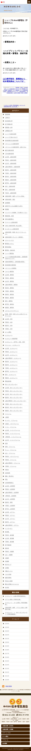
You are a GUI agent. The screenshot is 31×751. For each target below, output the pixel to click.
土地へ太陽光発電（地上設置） (13, 225)
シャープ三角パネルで (11, 137)
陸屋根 (7, 209)
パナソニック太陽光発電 (12, 144)
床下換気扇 (8, 545)
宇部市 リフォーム (10, 460)
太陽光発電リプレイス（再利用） (14, 237)
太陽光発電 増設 (10, 199)
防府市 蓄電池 (9, 294)
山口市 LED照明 (10, 499)
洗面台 (7, 469)
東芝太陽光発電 (9, 150)
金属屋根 (7, 202)
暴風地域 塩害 (9, 216)
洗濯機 (7, 561)
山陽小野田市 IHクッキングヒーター (15, 401)
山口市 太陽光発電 (10, 163)
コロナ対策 (8, 574)
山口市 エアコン (10, 518)
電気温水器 (8, 381)
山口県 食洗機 (9, 538)
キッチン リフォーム (11, 420)
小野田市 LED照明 (10, 496)
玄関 (6, 443)
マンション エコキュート (12, 345)
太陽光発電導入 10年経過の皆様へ (15, 261)
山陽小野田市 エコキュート (13, 358)
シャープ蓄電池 (15, 90)
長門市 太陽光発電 (10, 183)
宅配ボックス (8, 571)
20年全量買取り (9, 219)
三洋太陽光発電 (9, 153)
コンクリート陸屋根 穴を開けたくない (16, 212)
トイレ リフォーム (10, 427)
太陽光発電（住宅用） (8, 726)
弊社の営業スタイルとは (12, 584)
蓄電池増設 (8, 247)
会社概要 (4, 743)
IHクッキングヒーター (11, 384)
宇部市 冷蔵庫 (9, 551)
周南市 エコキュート (11, 378)
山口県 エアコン (10, 512)
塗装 (6, 479)
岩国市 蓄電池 (9, 307)
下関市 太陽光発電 (10, 173)
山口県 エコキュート (11, 348)
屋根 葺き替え (9, 476)
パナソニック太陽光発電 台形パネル (15, 147)
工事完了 (22, 87)
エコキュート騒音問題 (11, 338)
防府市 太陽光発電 (10, 170)
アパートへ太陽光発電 (11, 222)
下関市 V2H (8, 329)
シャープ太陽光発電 (10, 88)
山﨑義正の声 (8, 130)
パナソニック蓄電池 (10, 268)
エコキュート (8, 335)
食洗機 (7, 532)
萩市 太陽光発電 (10, 189)
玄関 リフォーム (10, 446)
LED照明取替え (9, 482)
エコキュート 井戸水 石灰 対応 (15, 342)
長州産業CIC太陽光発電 (11, 140)
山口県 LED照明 (10, 486)
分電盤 (7, 568)
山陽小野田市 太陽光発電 (12, 166)
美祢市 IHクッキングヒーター (13, 407)
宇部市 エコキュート (11, 351)
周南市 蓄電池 (9, 297)
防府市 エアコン (10, 522)
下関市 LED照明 (10, 505)
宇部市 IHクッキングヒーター (13, 391)
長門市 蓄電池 (9, 304)
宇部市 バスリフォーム (12, 456)
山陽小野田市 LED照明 (12, 492)
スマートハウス (18, 88)
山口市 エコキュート (11, 355)
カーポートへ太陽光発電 (12, 229)
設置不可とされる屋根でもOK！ (14, 206)
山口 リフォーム (10, 453)
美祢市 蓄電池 (9, 288)
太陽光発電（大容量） (8, 729)
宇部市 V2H (8, 322)
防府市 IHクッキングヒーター (13, 397)
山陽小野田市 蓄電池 (11, 284)
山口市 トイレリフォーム (12, 440)
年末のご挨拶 (8, 581)
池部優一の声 (8, 127)
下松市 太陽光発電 (10, 193)
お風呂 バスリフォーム (12, 423)
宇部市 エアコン (10, 515)
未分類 (7, 587)
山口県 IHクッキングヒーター (13, 387)
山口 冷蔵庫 (8, 554)
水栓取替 (7, 473)
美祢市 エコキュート (11, 361)
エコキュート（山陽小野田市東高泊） (15, 596)
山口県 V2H (8, 319)
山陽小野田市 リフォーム (12, 463)
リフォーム (8, 414)
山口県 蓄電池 (17, 92)
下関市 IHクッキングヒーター (13, 404)
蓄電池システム (9, 243)
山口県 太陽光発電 (10, 157)
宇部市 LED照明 (10, 489)
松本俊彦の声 (8, 121)
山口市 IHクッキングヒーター (13, 394)
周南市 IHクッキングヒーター (13, 410)
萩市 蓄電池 (8, 301)
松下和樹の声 (8, 124)
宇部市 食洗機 (9, 535)
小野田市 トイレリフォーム (13, 437)
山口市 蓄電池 (9, 281)
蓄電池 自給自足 (8, 90)
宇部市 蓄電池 (24, 92)
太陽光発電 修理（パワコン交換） (15, 196)
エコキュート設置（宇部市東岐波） (11, 105)
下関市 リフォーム (10, 466)
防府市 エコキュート (11, 365)
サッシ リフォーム (10, 450)
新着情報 (17, 87)
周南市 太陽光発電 (10, 180)
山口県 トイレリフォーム (12, 430)
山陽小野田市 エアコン (12, 525)
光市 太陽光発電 (10, 186)
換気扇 (7, 548)
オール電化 (8, 332)
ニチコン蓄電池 (9, 271)
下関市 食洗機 (9, 541)
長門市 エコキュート (11, 371)
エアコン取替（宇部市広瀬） (13, 599)
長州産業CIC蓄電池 (10, 265)
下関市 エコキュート (11, 368)
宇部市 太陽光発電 (10, 160)
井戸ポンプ (8, 564)
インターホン (8, 528)
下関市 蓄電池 (9, 291)
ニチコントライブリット (12, 311)
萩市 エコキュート (10, 374)
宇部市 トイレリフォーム (12, 433)
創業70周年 (8, 577)
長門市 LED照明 (10, 509)
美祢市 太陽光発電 (10, 176)
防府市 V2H (8, 325)
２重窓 (7, 417)
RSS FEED (9, 686)
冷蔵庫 (7, 558)
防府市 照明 (8, 502)
